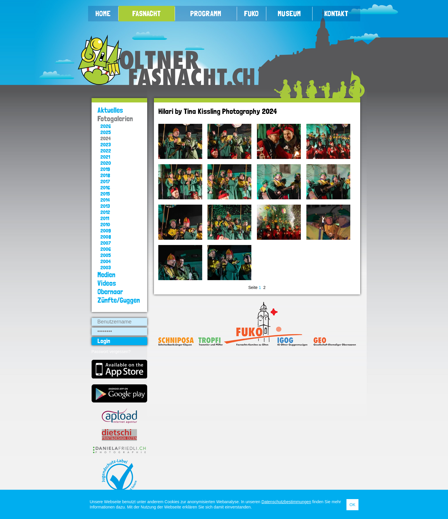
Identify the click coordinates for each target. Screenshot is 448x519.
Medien (106, 274)
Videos (106, 283)
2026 (105, 126)
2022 (105, 151)
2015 (105, 194)
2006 (105, 249)
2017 (105, 181)
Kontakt (336, 13)
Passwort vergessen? (111, 351)
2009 (105, 230)
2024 (105, 138)
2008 (105, 237)
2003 (105, 267)
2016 (105, 187)
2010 (105, 224)
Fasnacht (146, 13)
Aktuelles (110, 110)
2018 (105, 175)
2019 (105, 169)
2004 (105, 261)
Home (103, 13)
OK (352, 504)
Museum (289, 13)
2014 (105, 200)
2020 (105, 163)
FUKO (251, 13)
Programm (205, 13)
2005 (105, 255)
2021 (105, 157)
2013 (105, 206)
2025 (105, 132)
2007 (105, 243)
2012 (105, 212)
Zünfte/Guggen (118, 300)
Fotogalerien (115, 118)
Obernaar (110, 291)
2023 (105, 144)
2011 (104, 218)
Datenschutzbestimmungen (286, 501)
